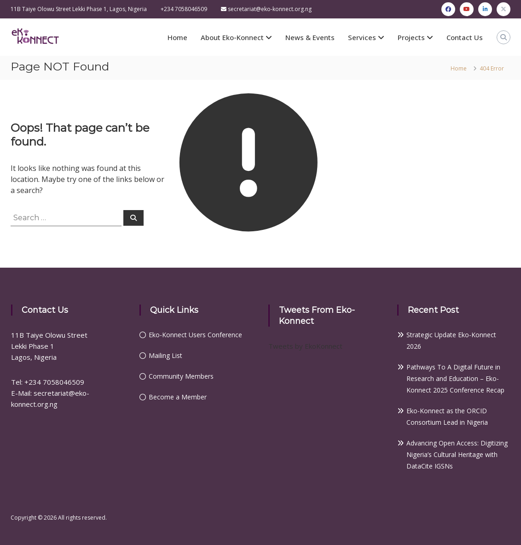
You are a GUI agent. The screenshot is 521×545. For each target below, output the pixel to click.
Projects (411, 37)
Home (177, 37)
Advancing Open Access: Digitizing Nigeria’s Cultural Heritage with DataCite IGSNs (457, 454)
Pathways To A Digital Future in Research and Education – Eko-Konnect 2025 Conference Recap (455, 378)
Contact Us (464, 37)
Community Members (181, 376)
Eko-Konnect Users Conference (195, 334)
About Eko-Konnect (232, 37)
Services (362, 37)
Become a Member (178, 397)
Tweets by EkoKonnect (305, 346)
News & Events (310, 37)
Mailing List (165, 355)
